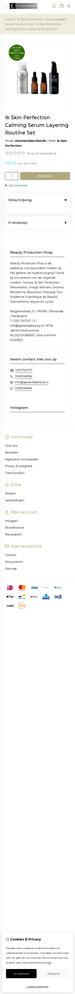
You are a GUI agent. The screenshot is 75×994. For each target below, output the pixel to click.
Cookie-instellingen (38, 986)
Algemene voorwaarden (22, 451)
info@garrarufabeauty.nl (31, 374)
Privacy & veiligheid (18, 458)
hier (49, 962)
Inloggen (11, 512)
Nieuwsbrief (13, 526)
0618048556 (23, 368)
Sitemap (11, 560)
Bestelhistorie (14, 519)
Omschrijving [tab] (37, 200)
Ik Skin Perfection (29, 19)
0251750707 (23, 362)
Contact (10, 547)
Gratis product (15, 465)
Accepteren (21, 973)
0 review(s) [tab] (37, 214)
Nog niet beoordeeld (41, 153)
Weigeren (53, 973)
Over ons (11, 437)
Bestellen (11, 444)
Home (9, 19)
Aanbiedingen (14, 492)
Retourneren (14, 553)
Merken (10, 485)
